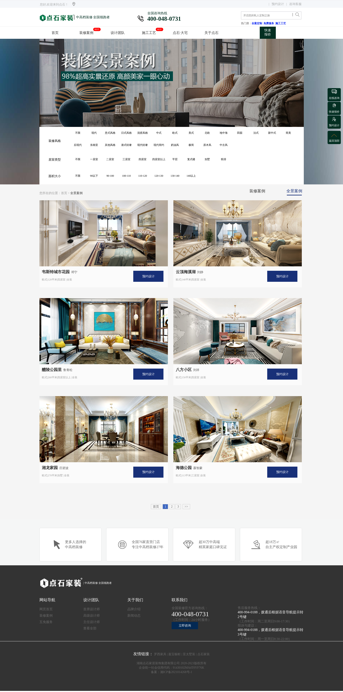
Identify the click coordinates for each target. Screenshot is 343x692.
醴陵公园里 (52, 369)
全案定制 (257, 23)
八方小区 (184, 369)
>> (186, 506)
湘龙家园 (50, 468)
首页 (64, 193)
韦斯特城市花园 (56, 272)
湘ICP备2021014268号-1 (176, 672)
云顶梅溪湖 (186, 272)
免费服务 (269, 23)
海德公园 (184, 468)
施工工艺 (281, 23)
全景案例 (76, 193)
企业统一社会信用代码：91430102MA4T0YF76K (171, 667)
